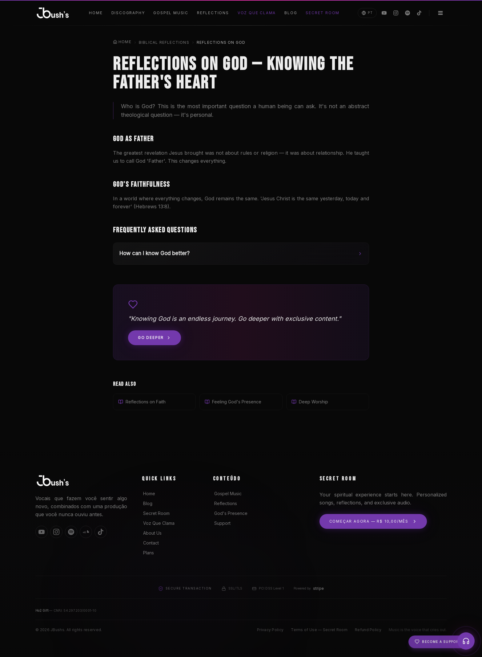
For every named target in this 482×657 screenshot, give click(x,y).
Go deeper (154, 337)
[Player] (466, 641)
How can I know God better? (241, 253)
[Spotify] (407, 13)
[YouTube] (384, 13)
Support (222, 523)
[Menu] (440, 13)
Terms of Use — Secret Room (319, 629)
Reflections (213, 12)
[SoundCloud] (86, 532)
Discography (128, 12)
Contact (150, 542)
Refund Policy (368, 629)
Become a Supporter (440, 644)
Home (95, 12)
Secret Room (322, 12)
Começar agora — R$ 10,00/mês (373, 521)
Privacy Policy (270, 629)
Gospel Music (170, 12)
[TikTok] (419, 13)
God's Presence (230, 513)
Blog (290, 12)
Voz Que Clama (257, 12)
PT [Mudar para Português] (367, 13)
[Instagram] (396, 13)
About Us (152, 533)
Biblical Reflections (164, 42)
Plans (148, 552)
